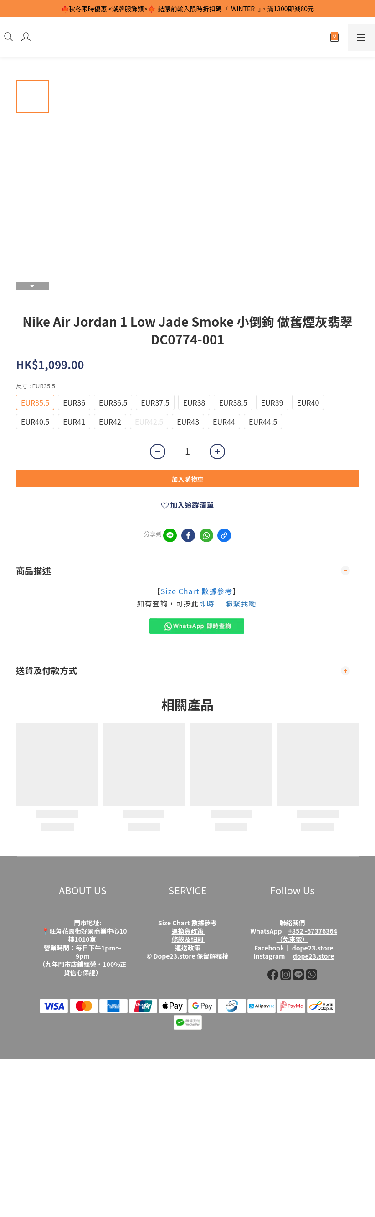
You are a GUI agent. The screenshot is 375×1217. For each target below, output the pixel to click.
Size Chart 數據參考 (197, 590)
